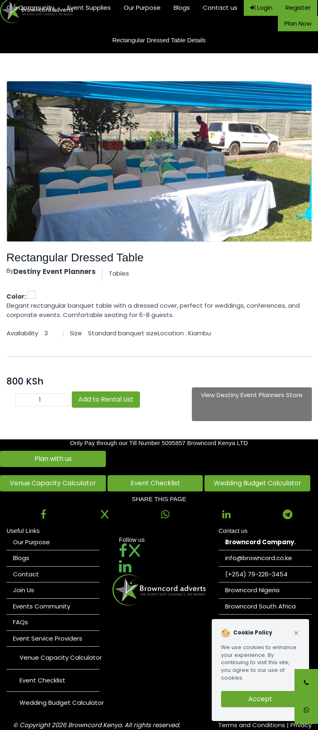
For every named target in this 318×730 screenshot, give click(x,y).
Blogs (182, 7)
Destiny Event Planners (54, 271)
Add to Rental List (105, 399)
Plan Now (298, 23)
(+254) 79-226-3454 (256, 574)
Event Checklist (155, 483)
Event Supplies (89, 7)
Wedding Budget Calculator (257, 483)
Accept (260, 699)
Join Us (23, 590)
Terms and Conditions (251, 725)
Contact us (220, 7)
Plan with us (53, 458)
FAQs (20, 622)
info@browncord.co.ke (258, 558)
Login (261, 7)
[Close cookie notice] (296, 633)
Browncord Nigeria (252, 590)
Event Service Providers (47, 638)
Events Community (41, 606)
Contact (26, 574)
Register (298, 7)
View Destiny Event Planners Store (252, 395)
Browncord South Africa (260, 606)
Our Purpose (142, 7)
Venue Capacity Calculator (53, 483)
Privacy (301, 725)
